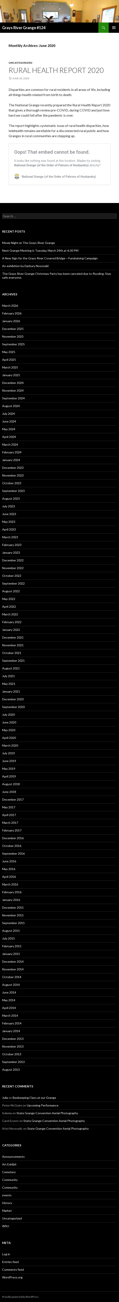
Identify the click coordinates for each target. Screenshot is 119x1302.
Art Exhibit (9, 1164)
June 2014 (9, 992)
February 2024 (11, 452)
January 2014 (11, 1031)
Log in (6, 1254)
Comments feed (13, 1269)
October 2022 (11, 575)
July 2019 (8, 753)
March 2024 (10, 444)
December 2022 (13, 560)
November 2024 (13, 390)
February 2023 (11, 545)
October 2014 (11, 977)
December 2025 (13, 329)
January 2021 (11, 691)
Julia (5, 1097)
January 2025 (11, 375)
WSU (5, 1226)
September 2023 (13, 491)
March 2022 (10, 614)
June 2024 (9, 421)
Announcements (13, 1156)
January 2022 (11, 629)
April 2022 (9, 606)
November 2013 (13, 1046)
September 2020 (13, 707)
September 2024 (13, 398)
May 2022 (8, 599)
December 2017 (13, 799)
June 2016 (9, 861)
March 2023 (10, 537)
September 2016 (13, 853)
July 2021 (8, 676)
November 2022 (13, 568)
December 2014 (13, 961)
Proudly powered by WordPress (20, 1296)
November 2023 (13, 475)
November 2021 (13, 645)
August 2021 (11, 668)
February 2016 (11, 892)
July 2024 (8, 413)
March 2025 (10, 367)
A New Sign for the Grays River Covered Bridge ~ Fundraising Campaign (50, 258)
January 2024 (11, 460)
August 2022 (11, 591)
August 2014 (11, 984)
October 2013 (11, 1054)
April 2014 (9, 1008)
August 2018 (11, 784)
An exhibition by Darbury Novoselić (25, 266)
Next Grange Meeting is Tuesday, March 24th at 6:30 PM (40, 250)
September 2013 (13, 1062)
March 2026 (10, 305)
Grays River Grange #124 (23, 27)
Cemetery (9, 1172)
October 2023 (11, 483)
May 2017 (8, 807)
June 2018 (9, 792)
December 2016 (13, 838)
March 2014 (10, 1015)
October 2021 (11, 653)
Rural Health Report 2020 (56, 70)
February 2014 (11, 1023)
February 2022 (11, 622)
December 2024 (13, 383)
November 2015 (13, 915)
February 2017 (11, 830)
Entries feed (10, 1262)
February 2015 (11, 946)
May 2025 (8, 352)
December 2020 (13, 699)
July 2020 (8, 714)
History (7, 1203)
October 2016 (11, 846)
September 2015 (13, 923)
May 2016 (8, 869)
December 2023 (13, 467)
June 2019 (9, 761)
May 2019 (8, 768)
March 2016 (10, 884)
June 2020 (9, 722)
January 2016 (11, 900)
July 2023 (8, 506)
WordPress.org (12, 1277)
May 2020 (8, 730)
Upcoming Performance (42, 1105)
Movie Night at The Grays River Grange (28, 243)
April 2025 (9, 359)
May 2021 (8, 684)
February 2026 (11, 313)
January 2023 (11, 552)
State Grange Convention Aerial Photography (47, 1113)
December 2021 (13, 637)
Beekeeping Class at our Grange (34, 1097)
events (7, 1195)
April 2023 (9, 529)
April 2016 (9, 876)
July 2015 (8, 938)
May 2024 (8, 429)
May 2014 (8, 1000)
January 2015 (11, 954)
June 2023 (9, 514)
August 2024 (11, 406)
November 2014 (13, 969)
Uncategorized (20, 62)
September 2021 (13, 660)
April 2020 (9, 738)
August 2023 (11, 498)
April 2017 (9, 815)
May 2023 (8, 521)
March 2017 (10, 822)
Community (10, 1180)
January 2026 (11, 321)
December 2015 (13, 907)
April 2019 (9, 776)
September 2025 (13, 344)
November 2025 (13, 336)
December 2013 (13, 1038)
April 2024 (9, 437)
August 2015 (11, 930)
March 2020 (10, 745)
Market (7, 1210)
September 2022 (13, 583)
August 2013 (11, 1069)
